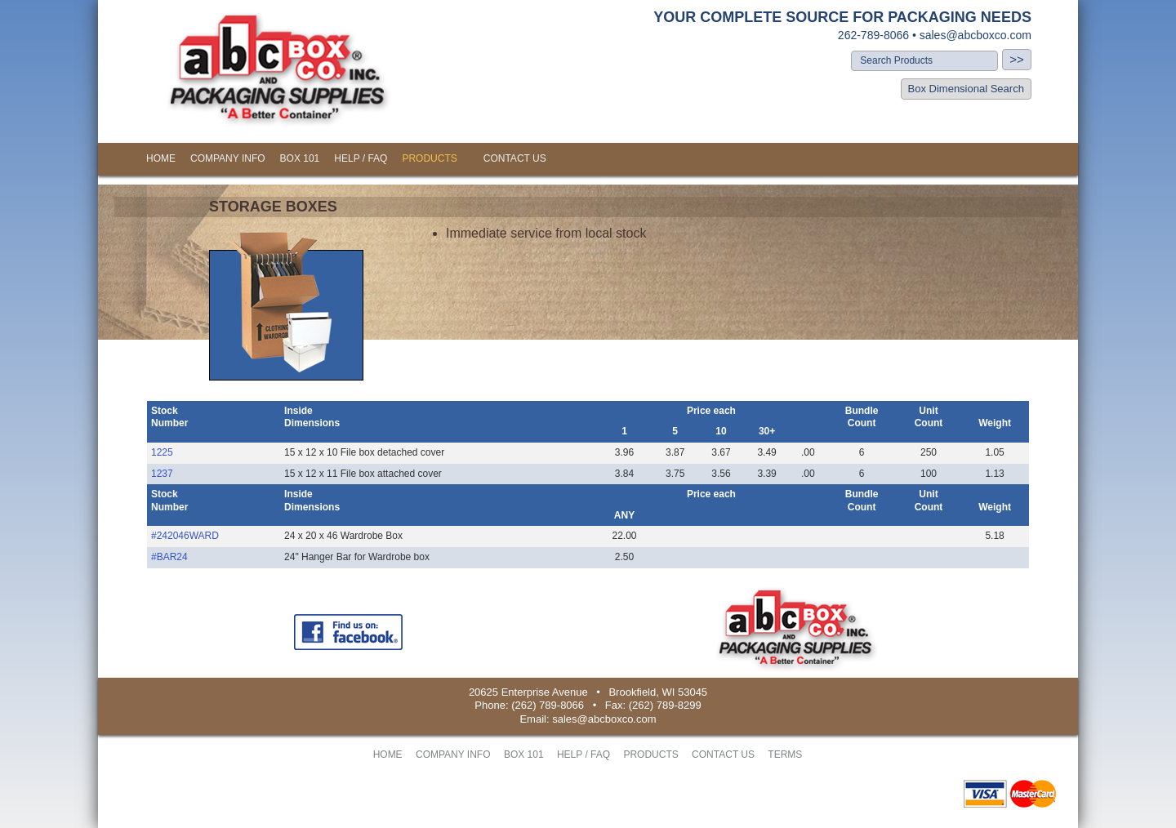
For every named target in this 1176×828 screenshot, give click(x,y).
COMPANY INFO (227, 158)
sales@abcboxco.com (975, 35)
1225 (162, 452)
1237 (162, 473)
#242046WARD (185, 535)
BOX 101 (300, 158)
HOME (161, 158)
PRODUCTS (429, 158)
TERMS (785, 754)
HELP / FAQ (360, 158)
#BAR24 (169, 557)
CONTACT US (514, 158)
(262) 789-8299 (665, 705)
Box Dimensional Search (966, 88)
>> (1016, 59)
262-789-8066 (873, 35)
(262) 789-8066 (547, 705)
